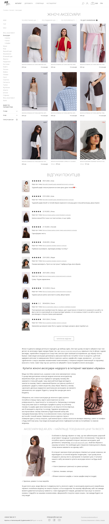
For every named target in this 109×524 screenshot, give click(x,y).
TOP (4, 24)
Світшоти (6, 82)
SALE (4, 28)
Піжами (5, 74)
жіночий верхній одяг (79, 443)
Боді (4, 49)
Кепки (7, 41)
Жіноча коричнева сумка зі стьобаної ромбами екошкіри (64, 161)
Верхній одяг (7, 51)
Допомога (29, 3)
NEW (4, 20)
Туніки (5, 85)
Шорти (5, 90)
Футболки (6, 87)
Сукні (5, 77)
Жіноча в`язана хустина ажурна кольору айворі (35, 64)
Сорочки (6, 80)
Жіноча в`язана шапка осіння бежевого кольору (56, 215)
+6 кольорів (44, 67)
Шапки (7, 38)
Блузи (5, 46)
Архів (5, 100)
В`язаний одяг (8, 56)
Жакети (5, 59)
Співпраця (40, 3)
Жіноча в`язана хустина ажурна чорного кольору (35, 161)
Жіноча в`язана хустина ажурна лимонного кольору (64, 64)
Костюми (6, 64)
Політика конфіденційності (89, 517)
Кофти (5, 67)
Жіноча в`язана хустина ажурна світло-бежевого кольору (35, 113)
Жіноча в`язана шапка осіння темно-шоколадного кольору (59, 230)
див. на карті (38, 520)
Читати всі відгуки (64, 339)
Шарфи (7, 43)
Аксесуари (6, 35)
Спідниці (6, 95)
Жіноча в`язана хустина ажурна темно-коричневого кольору (93, 113)
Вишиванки (7, 54)
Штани (5, 93)
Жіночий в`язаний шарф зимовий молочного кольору (58, 184)
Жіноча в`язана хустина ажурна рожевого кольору (93, 64)
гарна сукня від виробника (70, 351)
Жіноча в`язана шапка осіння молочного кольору (56, 276)
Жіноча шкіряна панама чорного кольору (93, 161)
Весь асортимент (9, 33)
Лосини (5, 69)
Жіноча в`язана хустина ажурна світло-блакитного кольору (64, 113)
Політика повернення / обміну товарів (93, 520)
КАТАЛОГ (18, 3)
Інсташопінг (51, 3)
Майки (5, 72)
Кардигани (6, 62)
